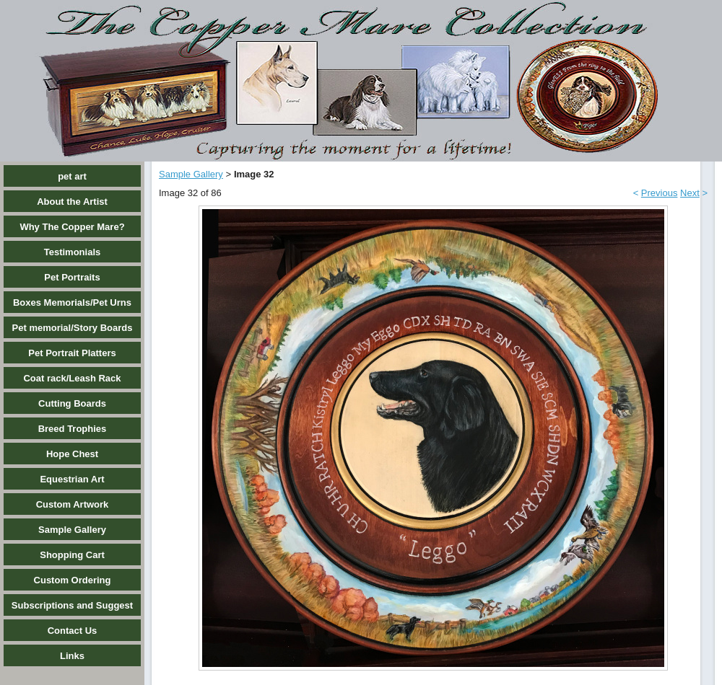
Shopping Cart (72, 554)
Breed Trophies (72, 428)
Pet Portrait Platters (72, 353)
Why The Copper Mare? (71, 226)
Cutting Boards (72, 403)
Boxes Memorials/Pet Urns (72, 302)
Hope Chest (72, 453)
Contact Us (72, 630)
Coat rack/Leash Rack (72, 378)
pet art (72, 176)
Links (72, 655)
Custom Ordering (72, 580)
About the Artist (72, 201)
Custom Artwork (72, 504)
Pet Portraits (72, 277)
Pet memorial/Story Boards (72, 327)
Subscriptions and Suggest (72, 605)
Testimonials (72, 252)
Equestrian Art (72, 479)
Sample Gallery (72, 529)
